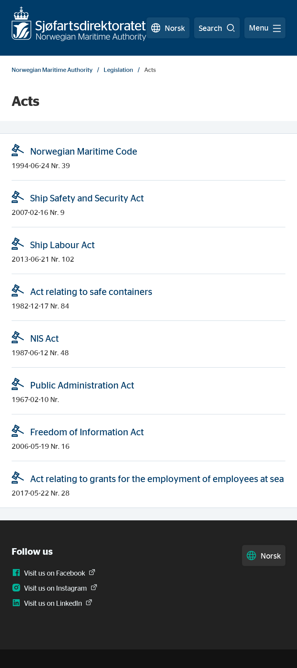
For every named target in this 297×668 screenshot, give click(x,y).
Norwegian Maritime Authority (52, 69)
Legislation (118, 69)
